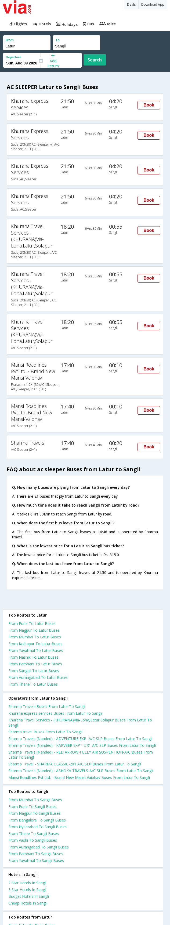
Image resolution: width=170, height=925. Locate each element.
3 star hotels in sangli (27, 889)
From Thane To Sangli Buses (33, 833)
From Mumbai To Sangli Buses (35, 799)
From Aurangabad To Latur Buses (38, 677)
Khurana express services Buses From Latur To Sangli (55, 713)
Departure (13, 57)
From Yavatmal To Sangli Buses (36, 860)
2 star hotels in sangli (27, 882)
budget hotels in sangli (28, 896)
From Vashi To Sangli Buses (32, 840)
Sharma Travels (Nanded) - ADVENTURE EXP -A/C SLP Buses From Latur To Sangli (80, 738)
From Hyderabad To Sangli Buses (37, 826)
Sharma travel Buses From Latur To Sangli (45, 731)
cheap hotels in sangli (27, 903)
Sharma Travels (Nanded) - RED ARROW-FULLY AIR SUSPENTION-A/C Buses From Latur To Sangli (80, 754)
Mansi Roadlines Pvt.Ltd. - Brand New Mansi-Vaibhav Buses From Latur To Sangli (79, 777)
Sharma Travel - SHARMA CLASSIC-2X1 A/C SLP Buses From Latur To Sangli (74, 763)
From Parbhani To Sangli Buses (35, 853)
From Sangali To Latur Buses (33, 670)
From (10, 40)
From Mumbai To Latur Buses (34, 636)
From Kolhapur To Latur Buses (35, 643)
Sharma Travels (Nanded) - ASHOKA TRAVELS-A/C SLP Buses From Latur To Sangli (80, 770)
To (57, 40)
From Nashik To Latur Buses (33, 657)
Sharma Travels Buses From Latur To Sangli (46, 706)
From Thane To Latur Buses (33, 684)
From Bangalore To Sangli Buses (37, 820)
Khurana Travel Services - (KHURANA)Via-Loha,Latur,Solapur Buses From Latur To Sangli (80, 722)
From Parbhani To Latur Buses (35, 663)
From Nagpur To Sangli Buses (34, 813)
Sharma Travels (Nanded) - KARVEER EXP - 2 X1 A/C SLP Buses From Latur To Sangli (82, 745)
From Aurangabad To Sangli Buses (38, 847)
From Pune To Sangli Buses (32, 806)
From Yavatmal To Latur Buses (35, 650)
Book (148, 105)
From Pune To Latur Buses (32, 623)
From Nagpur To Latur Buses (34, 630)
